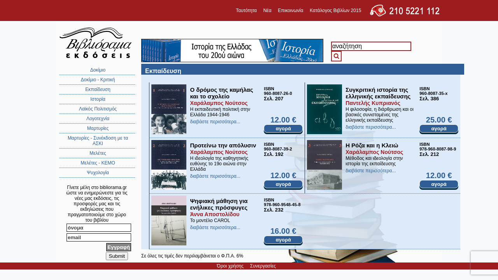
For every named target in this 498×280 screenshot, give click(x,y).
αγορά (283, 128)
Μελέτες (97, 153)
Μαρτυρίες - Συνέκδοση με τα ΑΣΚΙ (98, 140)
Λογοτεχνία (97, 118)
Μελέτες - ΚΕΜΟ (98, 163)
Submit (117, 256)
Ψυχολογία (98, 172)
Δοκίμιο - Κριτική (98, 79)
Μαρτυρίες (98, 128)
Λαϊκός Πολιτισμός (98, 109)
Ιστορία (97, 99)
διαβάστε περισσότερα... (215, 121)
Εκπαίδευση (97, 89)
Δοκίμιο (98, 70)
